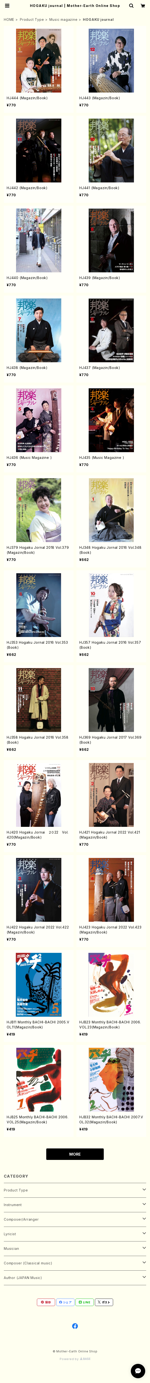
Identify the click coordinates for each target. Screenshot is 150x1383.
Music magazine (63, 19)
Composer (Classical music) (28, 1263)
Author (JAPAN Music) (23, 1278)
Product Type (32, 19)
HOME (9, 19)
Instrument (13, 1205)
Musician (11, 1248)
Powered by (75, 1359)
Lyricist (10, 1234)
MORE (75, 1154)
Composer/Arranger (21, 1219)
